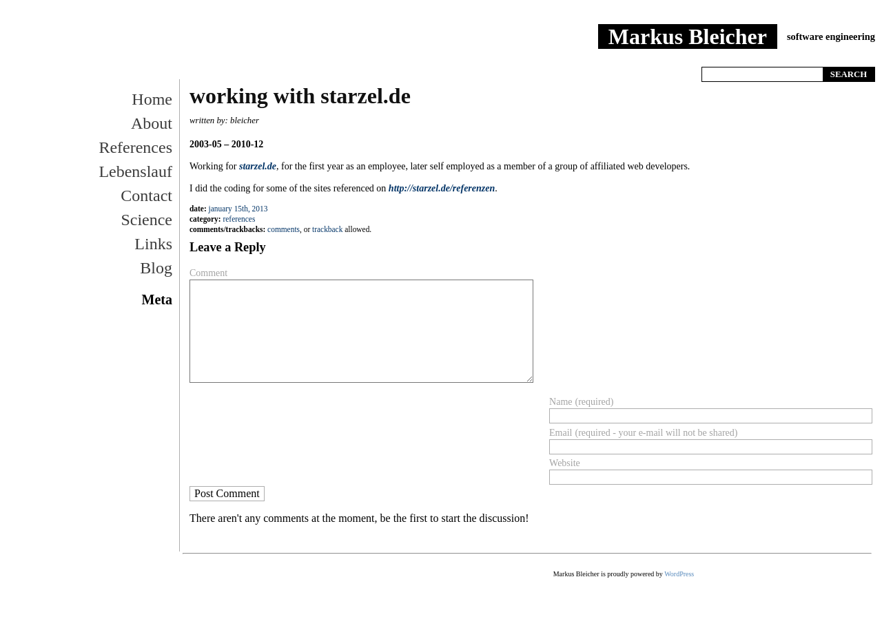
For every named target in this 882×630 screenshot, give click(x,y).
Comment (208, 273)
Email (560, 433)
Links (153, 244)
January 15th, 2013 (238, 208)
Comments (283, 229)
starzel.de (257, 166)
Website (564, 463)
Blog (156, 268)
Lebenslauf (135, 171)
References (750, 57)
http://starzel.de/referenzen (442, 188)
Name (560, 402)
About (151, 123)
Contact (146, 195)
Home (709, 57)
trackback (327, 229)
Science (146, 220)
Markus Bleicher (687, 36)
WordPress (679, 574)
